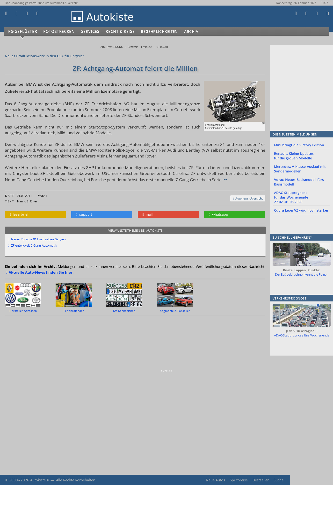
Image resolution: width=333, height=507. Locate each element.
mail (148, 214)
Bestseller (260, 480)
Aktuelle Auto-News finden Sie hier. (41, 272)
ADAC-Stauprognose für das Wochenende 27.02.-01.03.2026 (291, 197)
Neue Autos (214, 480)
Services (92, 31)
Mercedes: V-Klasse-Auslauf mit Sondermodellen (300, 168)
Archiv (200, 31)
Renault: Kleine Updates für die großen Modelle (294, 155)
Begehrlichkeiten (165, 31)
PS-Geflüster (23, 31)
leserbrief (19, 214)
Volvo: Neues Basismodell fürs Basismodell (299, 181)
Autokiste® (39, 480)
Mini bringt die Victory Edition (299, 145)
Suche (278, 480)
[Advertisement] (145, 407)
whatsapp (218, 214)
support (84, 214)
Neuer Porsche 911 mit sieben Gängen (38, 239)
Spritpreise (238, 480)
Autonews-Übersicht (248, 198)
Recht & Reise (123, 31)
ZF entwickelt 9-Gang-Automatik (34, 245)
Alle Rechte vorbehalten (75, 480)
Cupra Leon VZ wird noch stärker (301, 210)
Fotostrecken (60, 31)
